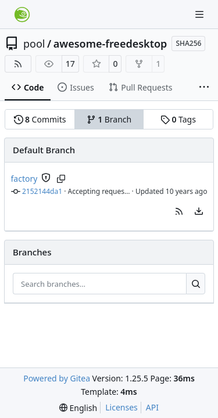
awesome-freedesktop (110, 43)
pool (34, 43)
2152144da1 (42, 191)
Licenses (121, 407)
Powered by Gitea (56, 378)
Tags (178, 119)
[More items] (204, 87)
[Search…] (195, 284)
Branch (109, 119)
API (152, 407)
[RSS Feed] (18, 64)
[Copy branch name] (61, 179)
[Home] (22, 14)
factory (24, 178)
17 (70, 63)
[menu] (199, 211)
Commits (40, 119)
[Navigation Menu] (200, 14)
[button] (179, 211)
